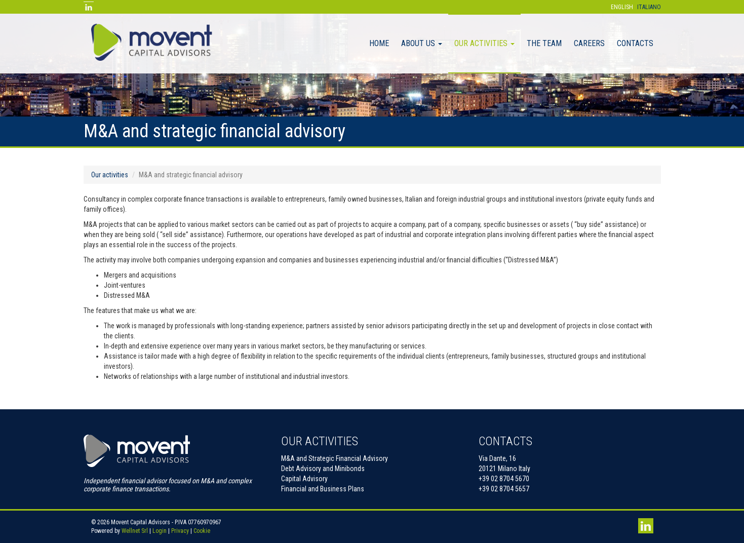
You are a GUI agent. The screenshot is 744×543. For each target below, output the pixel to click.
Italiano (649, 7)
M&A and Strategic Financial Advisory (334, 458)
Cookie (201, 530)
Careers (589, 43)
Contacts (635, 43)
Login (159, 530)
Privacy (180, 530)
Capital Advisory (304, 479)
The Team (544, 43)
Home (379, 43)
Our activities (484, 43)
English (622, 7)
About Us (421, 43)
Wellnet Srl (135, 530)
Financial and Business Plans (322, 489)
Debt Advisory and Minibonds (323, 468)
